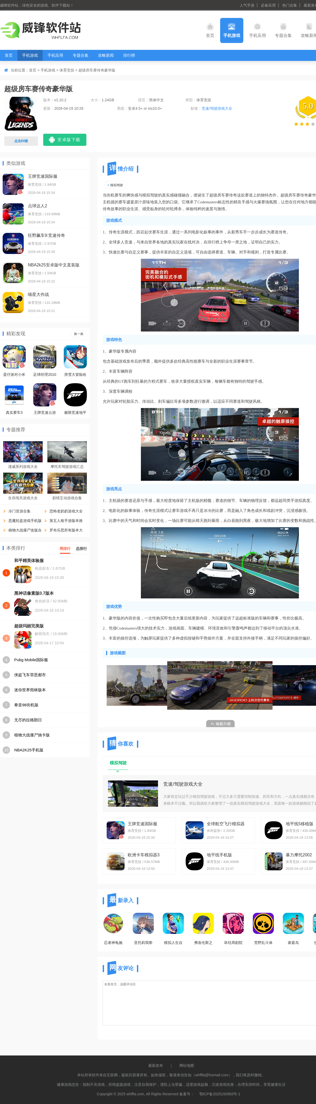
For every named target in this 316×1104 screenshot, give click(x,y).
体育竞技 (67, 70)
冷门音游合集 (19, 511)
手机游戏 (231, 30)
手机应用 (257, 30)
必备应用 (268, 5)
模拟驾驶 (115, 185)
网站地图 (186, 1065)
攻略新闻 (106, 55)
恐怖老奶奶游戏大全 (66, 511)
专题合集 (283, 30)
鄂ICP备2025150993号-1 (219, 1094)
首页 (210, 30)
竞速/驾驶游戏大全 (217, 108)
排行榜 (129, 55)
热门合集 (289, 5)
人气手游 (247, 5)
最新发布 (155, 1065)
